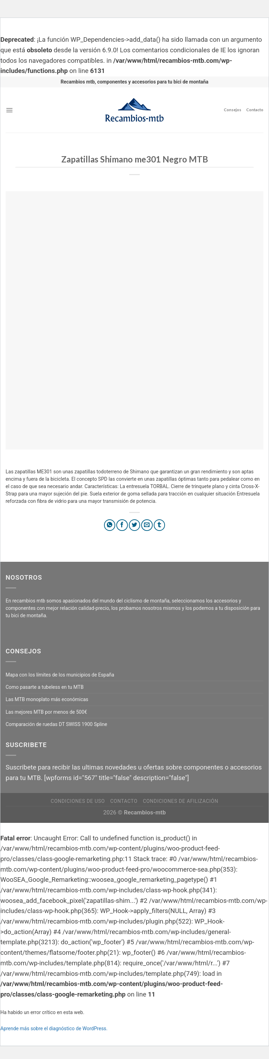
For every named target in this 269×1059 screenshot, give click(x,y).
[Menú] (9, 110)
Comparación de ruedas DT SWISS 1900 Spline (56, 724)
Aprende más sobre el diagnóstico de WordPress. (54, 1028)
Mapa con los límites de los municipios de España (60, 675)
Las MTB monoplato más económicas (47, 699)
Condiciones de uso (78, 801)
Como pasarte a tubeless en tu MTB (45, 687)
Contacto (254, 109)
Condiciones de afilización (180, 801)
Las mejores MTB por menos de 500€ (46, 712)
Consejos (232, 109)
